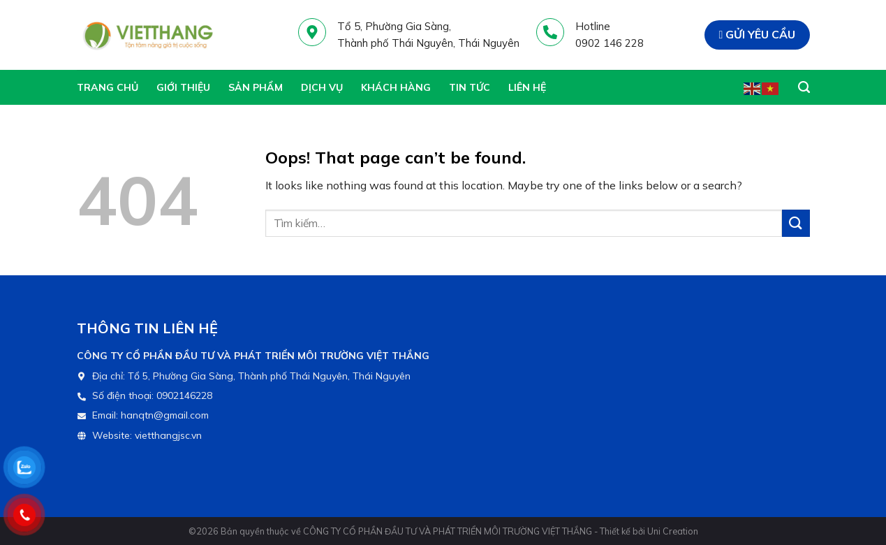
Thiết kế (615, 531)
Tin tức (469, 87)
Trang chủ (107, 87)
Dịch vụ (322, 87)
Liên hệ (527, 87)
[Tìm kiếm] (804, 87)
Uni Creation (672, 531)
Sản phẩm (255, 87)
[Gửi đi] (796, 223)
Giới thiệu (183, 87)
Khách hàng (396, 87)
